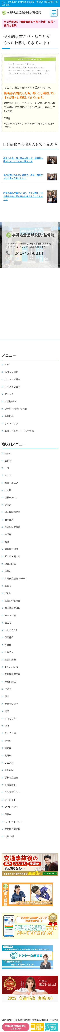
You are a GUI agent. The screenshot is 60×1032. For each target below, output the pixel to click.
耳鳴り (8, 586)
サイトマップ (11, 423)
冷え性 (8, 490)
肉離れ (8, 571)
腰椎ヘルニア (11, 497)
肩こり (8, 622)
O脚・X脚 (10, 836)
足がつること (11, 630)
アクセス (9, 394)
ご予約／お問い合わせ (16, 408)
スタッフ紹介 (11, 372)
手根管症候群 (11, 777)
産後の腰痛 (10, 681)
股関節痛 (9, 519)
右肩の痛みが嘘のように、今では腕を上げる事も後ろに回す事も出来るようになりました (23, 196)
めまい (8, 453)
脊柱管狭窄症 (11, 704)
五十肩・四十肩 (12, 556)
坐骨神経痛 (10, 563)
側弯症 (8, 755)
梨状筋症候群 (11, 549)
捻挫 (7, 541)
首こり (8, 475)
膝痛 (7, 726)
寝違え (8, 689)
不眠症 (8, 645)
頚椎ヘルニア (11, 482)
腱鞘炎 (8, 460)
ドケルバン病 (11, 667)
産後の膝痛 (10, 659)
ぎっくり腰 (10, 733)
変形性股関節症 (12, 829)
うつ (7, 468)
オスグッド (10, 799)
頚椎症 (8, 814)
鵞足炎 (8, 748)
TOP (7, 364)
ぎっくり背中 (11, 718)
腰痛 (7, 711)
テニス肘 (9, 762)
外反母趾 (9, 770)
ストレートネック (14, 821)
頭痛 (7, 696)
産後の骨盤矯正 (12, 600)
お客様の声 (10, 401)
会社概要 (9, 416)
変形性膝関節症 (12, 674)
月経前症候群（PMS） (16, 578)
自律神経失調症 (12, 608)
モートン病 (10, 615)
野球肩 (8, 505)
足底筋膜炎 (10, 785)
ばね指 (8, 593)
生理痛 (8, 534)
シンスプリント (12, 792)
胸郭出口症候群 (12, 527)
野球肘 (8, 740)
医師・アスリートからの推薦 (19, 431)
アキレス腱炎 (11, 807)
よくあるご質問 (12, 386)
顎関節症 (9, 637)
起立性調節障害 (12, 512)
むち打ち (9, 652)
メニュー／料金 (12, 379)
